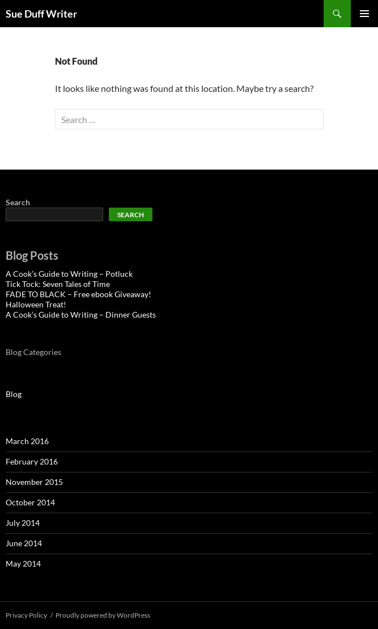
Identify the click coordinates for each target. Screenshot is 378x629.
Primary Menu (364, 13)
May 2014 (23, 563)
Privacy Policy (26, 615)
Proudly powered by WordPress (103, 615)
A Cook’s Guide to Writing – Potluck (69, 273)
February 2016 (32, 461)
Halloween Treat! (36, 304)
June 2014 (24, 543)
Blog (14, 394)
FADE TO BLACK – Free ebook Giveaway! (78, 294)
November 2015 (34, 482)
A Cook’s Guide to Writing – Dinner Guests (81, 314)
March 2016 (27, 441)
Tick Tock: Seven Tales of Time (58, 284)
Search (18, 202)
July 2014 (23, 522)
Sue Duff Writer (41, 13)
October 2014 (30, 502)
